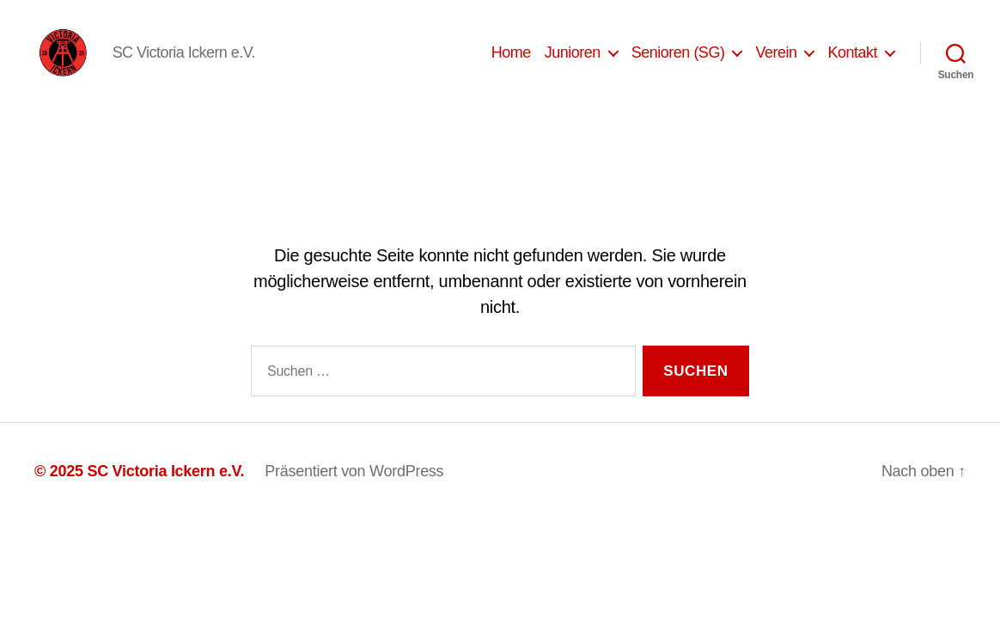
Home (511, 61)
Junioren (573, 61)
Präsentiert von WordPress (354, 490)
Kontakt (852, 61)
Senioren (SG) (678, 61)
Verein (775, 61)
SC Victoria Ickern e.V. (165, 490)
